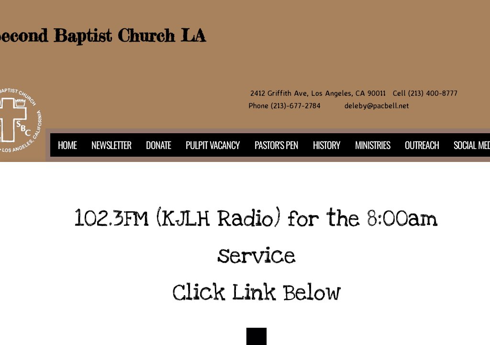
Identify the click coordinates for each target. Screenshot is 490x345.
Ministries (372, 145)
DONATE (158, 145)
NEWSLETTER (111, 145)
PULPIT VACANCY (213, 145)
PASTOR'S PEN (276, 145)
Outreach (422, 145)
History (326, 145)
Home (67, 145)
